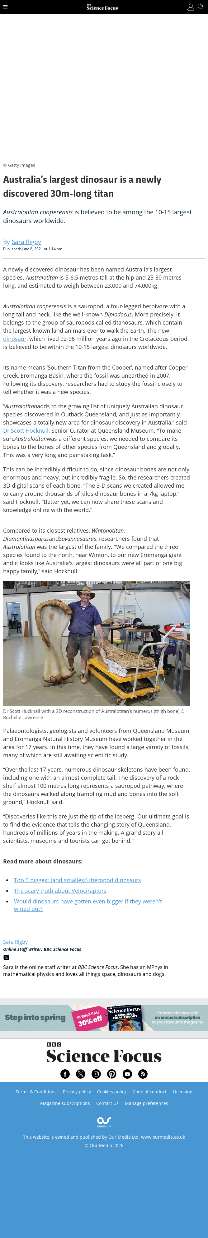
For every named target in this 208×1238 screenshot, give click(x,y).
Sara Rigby (15, 941)
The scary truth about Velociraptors (60, 890)
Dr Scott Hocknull (26, 430)
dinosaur (14, 338)
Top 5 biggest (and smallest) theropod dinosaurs (77, 880)
